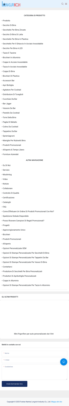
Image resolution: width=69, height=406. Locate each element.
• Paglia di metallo (9, 122)
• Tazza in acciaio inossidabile (14, 67)
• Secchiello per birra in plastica (15, 39)
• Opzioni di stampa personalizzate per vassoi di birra (24, 262)
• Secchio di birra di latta (12, 34)
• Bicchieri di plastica (10, 76)
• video (5, 179)
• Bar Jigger (6, 104)
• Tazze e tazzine (9, 53)
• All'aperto (6, 244)
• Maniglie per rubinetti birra (13, 140)
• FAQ (4, 207)
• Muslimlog (7, 174)
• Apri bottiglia (8, 85)
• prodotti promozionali (11, 239)
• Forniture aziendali (10, 154)
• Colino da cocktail (10, 127)
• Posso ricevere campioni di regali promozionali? (23, 221)
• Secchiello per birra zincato (14, 30)
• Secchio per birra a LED (12, 48)
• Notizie (5, 184)
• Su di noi (6, 165)
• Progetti (6, 225)
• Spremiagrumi (8, 136)
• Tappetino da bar (9, 131)
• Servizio (6, 170)
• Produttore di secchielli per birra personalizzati (22, 271)
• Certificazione (8, 197)
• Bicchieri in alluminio (11, 57)
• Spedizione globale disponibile (15, 216)
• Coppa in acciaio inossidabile (14, 62)
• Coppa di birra (8, 71)
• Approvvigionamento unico (13, 230)
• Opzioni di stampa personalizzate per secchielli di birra (25, 253)
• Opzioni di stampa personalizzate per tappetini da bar (25, 257)
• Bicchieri (6, 234)
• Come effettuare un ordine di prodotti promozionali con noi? (28, 211)
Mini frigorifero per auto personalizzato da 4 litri (34, 334)
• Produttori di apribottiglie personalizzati (19, 276)
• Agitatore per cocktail (11, 90)
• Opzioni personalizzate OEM (14, 248)
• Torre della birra (9, 117)
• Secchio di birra (9, 25)
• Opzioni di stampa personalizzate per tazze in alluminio (26, 285)
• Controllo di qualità (10, 193)
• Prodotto (6, 21)
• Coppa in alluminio (10, 280)
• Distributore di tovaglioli (12, 94)
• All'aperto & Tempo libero (13, 150)
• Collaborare (7, 188)
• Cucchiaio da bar (9, 99)
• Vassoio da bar (9, 108)
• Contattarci (7, 267)
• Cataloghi (6, 202)
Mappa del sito (56, 402)
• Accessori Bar (8, 80)
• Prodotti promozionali (11, 145)
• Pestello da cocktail (11, 113)
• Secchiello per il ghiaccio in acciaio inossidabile (22, 44)
